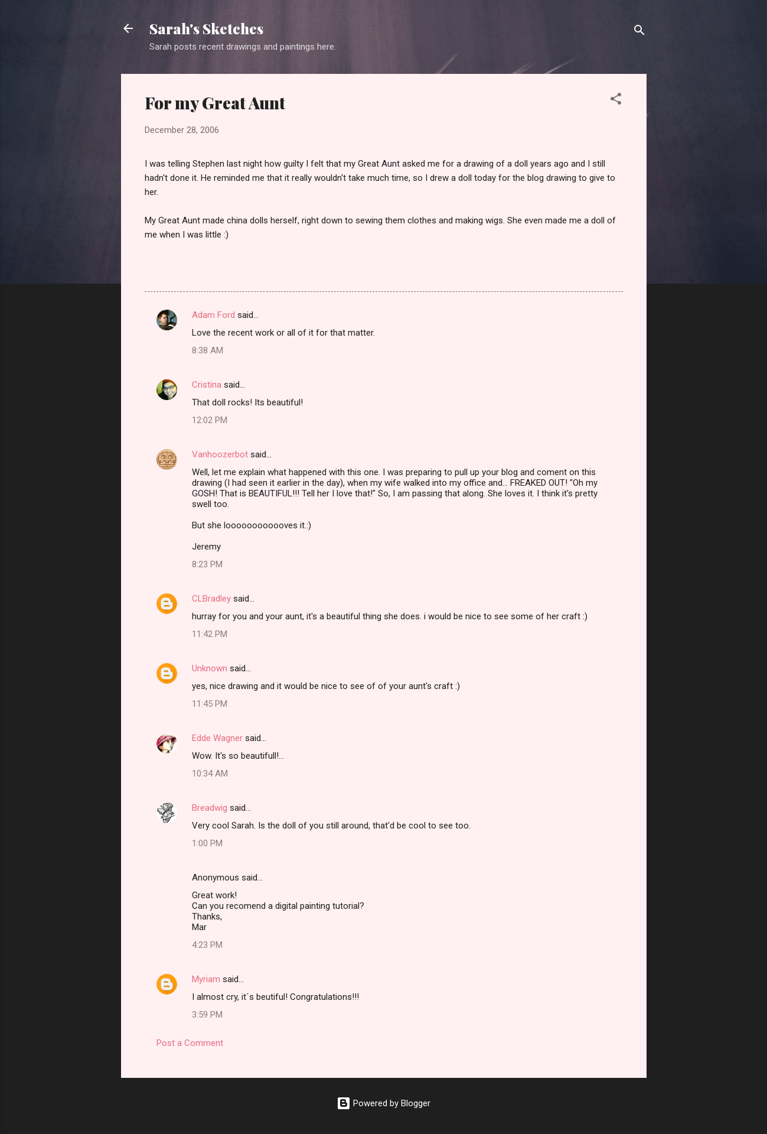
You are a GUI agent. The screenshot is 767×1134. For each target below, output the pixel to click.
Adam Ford (213, 315)
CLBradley (211, 598)
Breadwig (209, 807)
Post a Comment (189, 1043)
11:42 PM (209, 634)
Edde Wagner (217, 738)
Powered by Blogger (383, 1103)
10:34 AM (210, 773)
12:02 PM (209, 420)
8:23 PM (207, 564)
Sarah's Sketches (206, 28)
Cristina (206, 384)
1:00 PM (207, 843)
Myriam (206, 979)
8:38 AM (207, 350)
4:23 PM (207, 945)
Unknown (209, 668)
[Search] (639, 32)
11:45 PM (209, 703)
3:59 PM (207, 1014)
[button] (616, 101)
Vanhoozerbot (220, 454)
